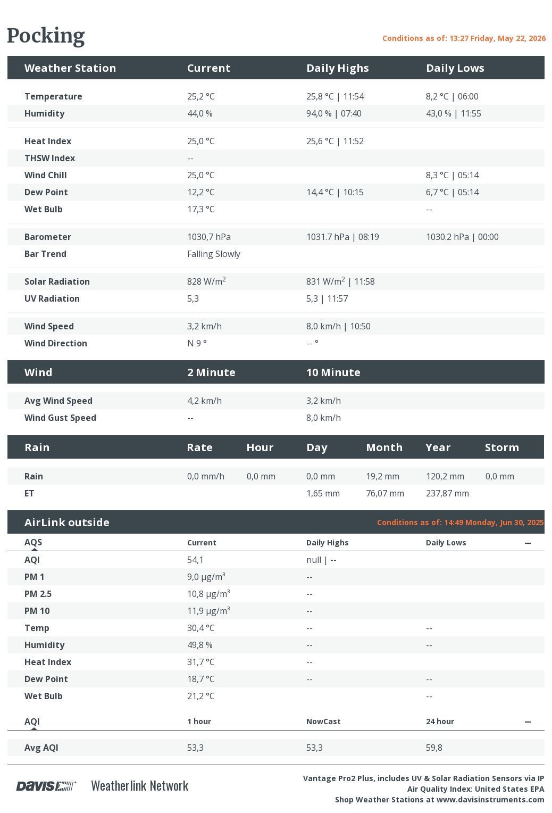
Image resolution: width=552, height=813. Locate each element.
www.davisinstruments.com (491, 799)
